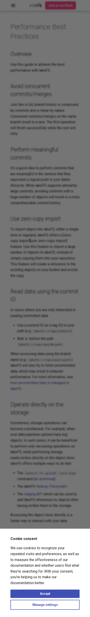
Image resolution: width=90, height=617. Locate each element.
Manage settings (45, 605)
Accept (45, 593)
